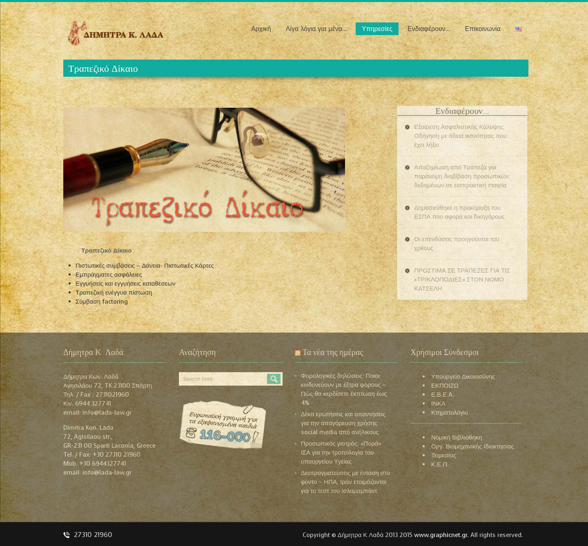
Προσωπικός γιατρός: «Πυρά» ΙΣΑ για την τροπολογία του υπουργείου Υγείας (341, 452)
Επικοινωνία (483, 28)
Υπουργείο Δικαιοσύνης (463, 377)
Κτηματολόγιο (449, 412)
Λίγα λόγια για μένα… (316, 28)
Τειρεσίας (443, 455)
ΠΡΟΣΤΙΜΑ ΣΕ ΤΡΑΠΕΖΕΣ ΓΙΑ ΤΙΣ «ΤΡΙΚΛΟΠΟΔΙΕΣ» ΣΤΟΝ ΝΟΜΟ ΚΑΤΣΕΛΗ (462, 279)
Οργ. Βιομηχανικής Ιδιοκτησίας (472, 446)
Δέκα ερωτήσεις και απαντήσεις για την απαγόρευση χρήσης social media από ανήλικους (343, 423)
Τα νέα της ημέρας (333, 351)
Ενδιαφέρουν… (429, 28)
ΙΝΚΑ (438, 404)
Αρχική (261, 28)
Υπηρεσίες (377, 28)
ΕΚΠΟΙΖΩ (445, 386)
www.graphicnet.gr (440, 535)
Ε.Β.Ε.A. (442, 395)
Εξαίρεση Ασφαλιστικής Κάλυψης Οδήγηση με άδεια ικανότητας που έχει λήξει (460, 136)
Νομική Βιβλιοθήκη (456, 437)
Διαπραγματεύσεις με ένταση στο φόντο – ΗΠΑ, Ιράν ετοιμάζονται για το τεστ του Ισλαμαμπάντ (345, 482)
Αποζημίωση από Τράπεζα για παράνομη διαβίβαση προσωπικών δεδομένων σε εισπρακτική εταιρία (461, 176)
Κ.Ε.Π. (440, 464)
